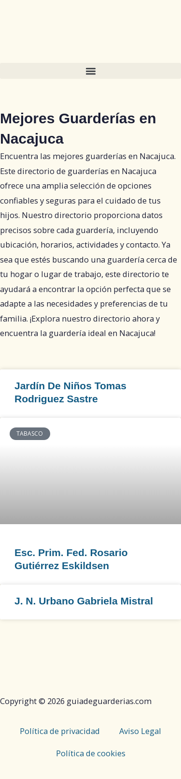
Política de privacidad (60, 730)
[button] (90, 71)
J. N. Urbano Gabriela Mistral (83, 600)
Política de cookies (90, 753)
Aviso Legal (140, 730)
